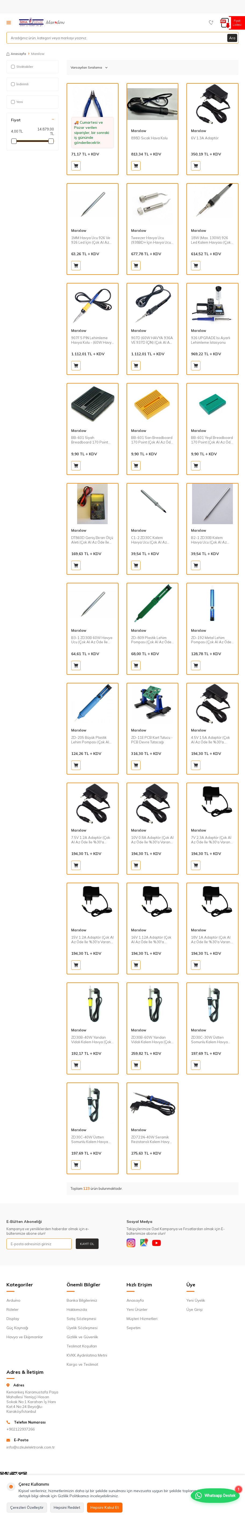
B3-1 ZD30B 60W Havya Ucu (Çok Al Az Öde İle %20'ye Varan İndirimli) (91, 640)
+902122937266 (20, 1430)
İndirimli (19, 84)
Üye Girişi (194, 1310)
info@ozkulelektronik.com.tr (30, 1448)
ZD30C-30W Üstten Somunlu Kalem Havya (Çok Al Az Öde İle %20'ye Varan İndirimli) (210, 1039)
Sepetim (133, 1328)
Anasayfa (16, 54)
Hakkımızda (77, 1310)
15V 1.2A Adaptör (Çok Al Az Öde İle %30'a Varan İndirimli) (92, 939)
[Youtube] (161, 1243)
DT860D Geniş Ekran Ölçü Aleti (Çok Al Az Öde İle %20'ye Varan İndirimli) (92, 540)
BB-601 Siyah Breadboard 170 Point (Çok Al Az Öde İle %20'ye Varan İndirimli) (90, 440)
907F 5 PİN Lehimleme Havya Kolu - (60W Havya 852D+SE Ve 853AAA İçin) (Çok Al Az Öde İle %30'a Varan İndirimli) (92, 340)
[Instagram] (132, 1243)
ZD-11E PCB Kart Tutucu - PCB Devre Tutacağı (152, 739)
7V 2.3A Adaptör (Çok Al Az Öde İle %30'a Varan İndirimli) (211, 839)
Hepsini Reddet (67, 1507)
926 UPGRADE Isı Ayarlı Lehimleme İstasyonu (210, 340)
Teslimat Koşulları (82, 1347)
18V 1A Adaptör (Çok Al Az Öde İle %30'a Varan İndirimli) (210, 939)
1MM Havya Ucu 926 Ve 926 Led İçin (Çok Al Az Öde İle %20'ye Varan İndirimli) (90, 240)
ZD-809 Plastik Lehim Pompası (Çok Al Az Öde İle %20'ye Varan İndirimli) (152, 640)
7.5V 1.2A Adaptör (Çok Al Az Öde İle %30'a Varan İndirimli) (90, 839)
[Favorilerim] (211, 22)
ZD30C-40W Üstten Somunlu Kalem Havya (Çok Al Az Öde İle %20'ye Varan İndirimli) (90, 1139)
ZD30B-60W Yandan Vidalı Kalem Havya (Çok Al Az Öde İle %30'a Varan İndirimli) (151, 1039)
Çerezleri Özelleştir (27, 1507)
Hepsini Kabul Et (105, 1507)
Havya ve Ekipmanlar (24, 1338)
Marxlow (138, 131)
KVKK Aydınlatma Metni (87, 1356)
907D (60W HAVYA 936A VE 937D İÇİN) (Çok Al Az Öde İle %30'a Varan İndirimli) (152, 340)
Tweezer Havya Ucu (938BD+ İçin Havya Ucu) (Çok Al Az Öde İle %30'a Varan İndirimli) (151, 240)
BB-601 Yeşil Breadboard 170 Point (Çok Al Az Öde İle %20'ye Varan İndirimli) (212, 440)
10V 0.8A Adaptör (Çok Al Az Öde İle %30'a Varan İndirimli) (152, 839)
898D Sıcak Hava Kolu (149, 138)
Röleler (12, 1310)
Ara (232, 37)
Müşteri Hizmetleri (142, 1319)
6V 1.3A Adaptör (205, 138)
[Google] (146, 1243)
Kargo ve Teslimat (82, 1365)
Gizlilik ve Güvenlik (82, 1338)
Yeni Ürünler (137, 1310)
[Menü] (8, 22)
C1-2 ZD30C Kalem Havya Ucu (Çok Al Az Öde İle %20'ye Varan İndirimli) (149, 540)
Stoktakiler (22, 67)
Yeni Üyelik (195, 1301)
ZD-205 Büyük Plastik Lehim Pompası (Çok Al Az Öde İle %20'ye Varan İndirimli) (91, 739)
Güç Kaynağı (17, 1328)
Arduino (13, 1301)
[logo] (42, 22)
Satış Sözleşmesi (81, 1319)
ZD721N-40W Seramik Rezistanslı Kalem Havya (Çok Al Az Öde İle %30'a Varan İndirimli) (151, 1139)
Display (12, 1319)
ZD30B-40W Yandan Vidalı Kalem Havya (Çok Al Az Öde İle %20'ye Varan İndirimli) (91, 1039)
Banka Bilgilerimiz (82, 1301)
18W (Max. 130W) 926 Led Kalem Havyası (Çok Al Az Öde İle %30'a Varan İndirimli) (211, 240)
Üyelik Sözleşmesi (82, 1328)
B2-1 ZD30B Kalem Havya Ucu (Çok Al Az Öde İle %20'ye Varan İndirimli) (209, 540)
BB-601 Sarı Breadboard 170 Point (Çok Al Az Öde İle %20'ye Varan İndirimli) (152, 440)
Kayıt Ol (87, 1244)
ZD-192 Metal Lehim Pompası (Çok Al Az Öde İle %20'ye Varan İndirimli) (212, 640)
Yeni (17, 102)
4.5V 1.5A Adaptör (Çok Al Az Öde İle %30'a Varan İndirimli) (210, 739)
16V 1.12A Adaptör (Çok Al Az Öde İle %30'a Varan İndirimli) (151, 939)
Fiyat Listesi (236, 23)
